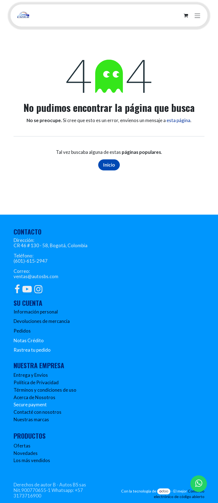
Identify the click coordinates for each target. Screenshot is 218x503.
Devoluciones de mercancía (42, 321)
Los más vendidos (32, 460)
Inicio (109, 165)
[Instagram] (38, 289)
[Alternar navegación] (197, 15)
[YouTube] (27, 289)
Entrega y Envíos (31, 375)
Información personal (36, 312)
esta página (178, 120)
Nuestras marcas (31, 419)
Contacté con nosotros (37, 412)
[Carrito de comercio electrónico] (186, 15)
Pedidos (22, 331)
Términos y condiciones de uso (45, 390)
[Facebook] (17, 289)
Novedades (26, 453)
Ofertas (22, 446)
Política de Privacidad (36, 382)
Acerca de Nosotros (34, 397)
